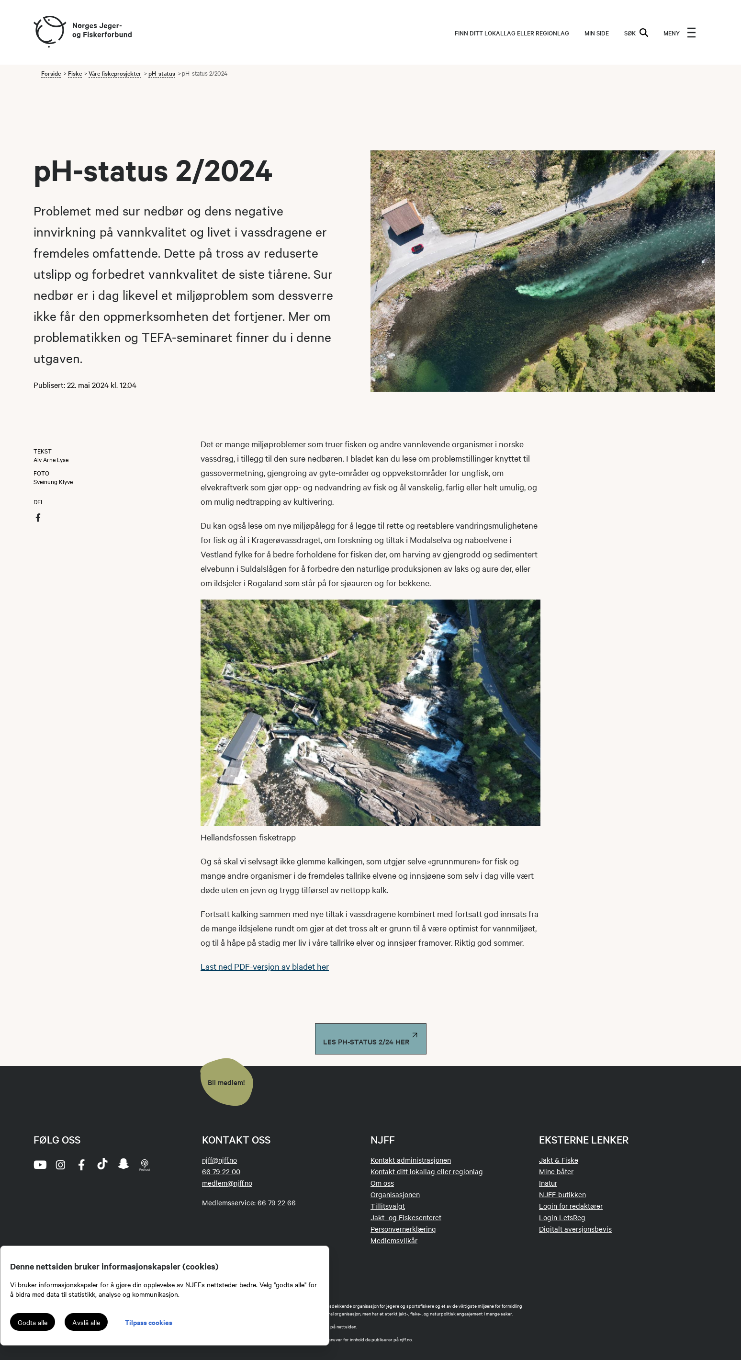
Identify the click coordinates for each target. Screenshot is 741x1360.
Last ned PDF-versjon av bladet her (265, 966)
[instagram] (60, 1164)
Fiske (75, 72)
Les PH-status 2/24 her (370, 1038)
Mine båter (556, 1171)
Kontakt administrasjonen (410, 1160)
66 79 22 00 (221, 1171)
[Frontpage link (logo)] (49, 32)
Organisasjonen (395, 1194)
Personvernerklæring (403, 1229)
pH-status (161, 72)
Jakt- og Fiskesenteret (405, 1217)
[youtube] (39, 1164)
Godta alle (32, 1322)
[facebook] (81, 1164)
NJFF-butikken (562, 1194)
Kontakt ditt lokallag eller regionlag (426, 1171)
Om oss (382, 1183)
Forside (51, 72)
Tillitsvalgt (387, 1206)
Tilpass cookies (148, 1322)
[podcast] (144, 1164)
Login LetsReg (562, 1217)
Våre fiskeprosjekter (115, 72)
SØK (636, 32)
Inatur (548, 1183)
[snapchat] (123, 1164)
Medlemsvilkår (393, 1240)
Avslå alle (86, 1322)
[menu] (680, 32)
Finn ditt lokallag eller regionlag (512, 32)
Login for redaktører (571, 1206)
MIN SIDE (596, 32)
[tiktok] (102, 1164)
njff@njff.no (219, 1160)
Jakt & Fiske (558, 1160)
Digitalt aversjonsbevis (575, 1229)
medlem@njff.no (227, 1183)
